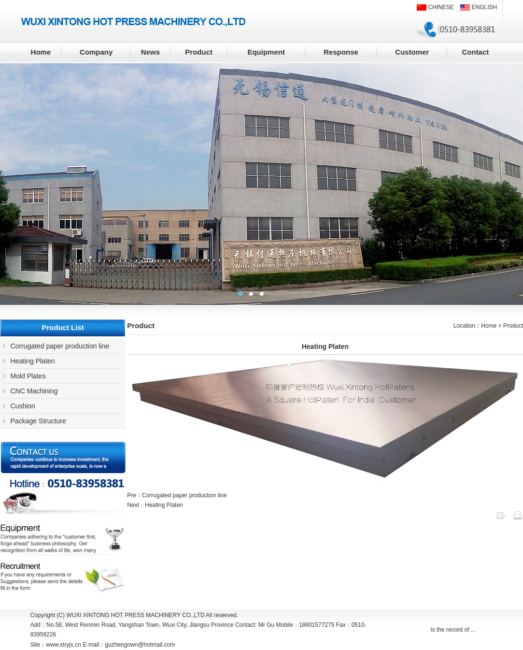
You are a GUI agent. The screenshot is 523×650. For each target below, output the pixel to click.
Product (198, 52)
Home (41, 52)
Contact (475, 52)
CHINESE (435, 7)
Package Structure (38, 421)
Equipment (266, 52)
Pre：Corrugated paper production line (176, 495)
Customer (412, 52)
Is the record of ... (452, 629)
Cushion (23, 406)
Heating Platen (33, 361)
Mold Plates (28, 376)
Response (341, 52)
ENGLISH (478, 7)
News (150, 52)
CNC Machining (34, 391)
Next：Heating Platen (155, 505)
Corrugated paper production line (60, 346)
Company (96, 52)
